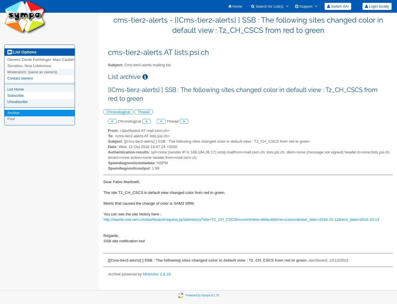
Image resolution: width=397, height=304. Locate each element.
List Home (15, 89)
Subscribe (15, 95)
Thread (143, 112)
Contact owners (20, 78)
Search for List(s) (267, 6)
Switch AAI (338, 6)
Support (303, 6)
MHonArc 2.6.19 (157, 274)
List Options (21, 52)
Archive (13, 113)
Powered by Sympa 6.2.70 (202, 295)
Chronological (118, 112)
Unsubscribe (17, 102)
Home (235, 6)
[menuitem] (235, 6)
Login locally (377, 6)
